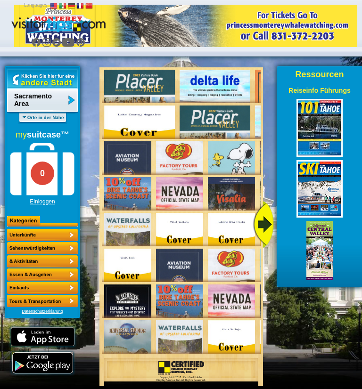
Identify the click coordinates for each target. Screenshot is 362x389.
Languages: (36, 5)
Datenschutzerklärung (42, 311)
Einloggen (42, 201)
